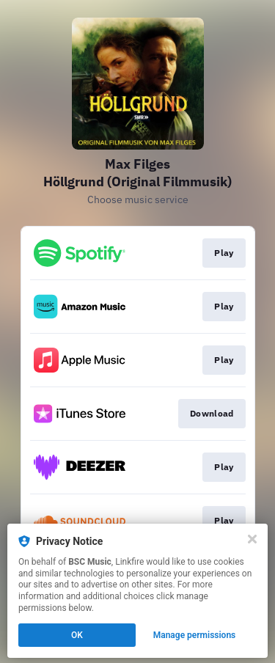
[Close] (252, 539)
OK (77, 635)
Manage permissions (194, 635)
